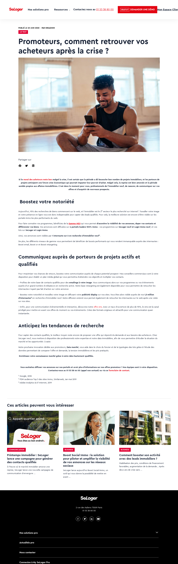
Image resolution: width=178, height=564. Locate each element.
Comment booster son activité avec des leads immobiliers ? (139, 457)
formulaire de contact (119, 370)
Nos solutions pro (38, 9)
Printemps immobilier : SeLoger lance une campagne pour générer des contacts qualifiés (30, 458)
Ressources (61, 9)
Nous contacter (27, 552)
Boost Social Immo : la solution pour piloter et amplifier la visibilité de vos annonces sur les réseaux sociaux (86, 460)
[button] (137, 9)
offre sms (98, 306)
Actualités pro (26, 542)
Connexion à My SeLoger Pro (34, 562)
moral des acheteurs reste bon (37, 179)
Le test (23, 31)
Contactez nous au (93, 9)
